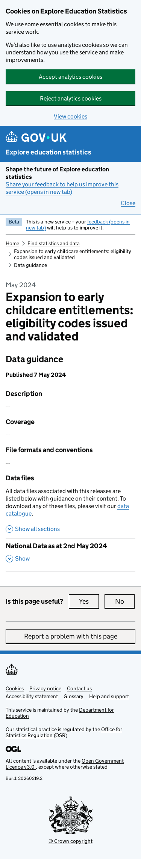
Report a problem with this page (70, 636)
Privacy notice (45, 688)
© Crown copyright (70, 841)
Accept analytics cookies (70, 76)
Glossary (73, 696)
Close (128, 203)
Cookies (15, 688)
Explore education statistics (48, 152)
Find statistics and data (53, 243)
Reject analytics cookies (71, 98)
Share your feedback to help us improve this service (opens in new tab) (62, 188)
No (125, 601)
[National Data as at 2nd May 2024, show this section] (70, 554)
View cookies (70, 116)
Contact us (79, 688)
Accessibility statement (32, 696)
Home (12, 243)
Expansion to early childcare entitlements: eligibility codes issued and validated (72, 254)
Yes (89, 601)
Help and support (109, 696)
